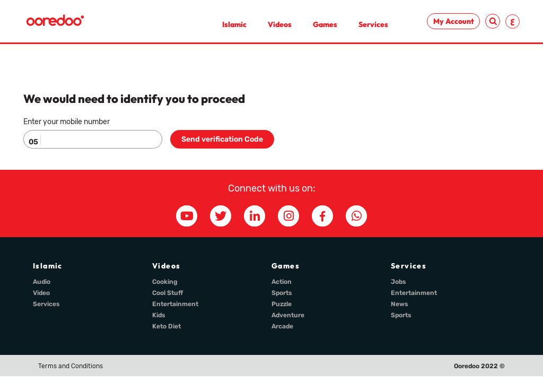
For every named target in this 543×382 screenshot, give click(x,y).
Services (373, 24)
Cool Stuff (167, 293)
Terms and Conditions (70, 366)
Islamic (234, 24)
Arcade (282, 326)
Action (282, 281)
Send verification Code (222, 139)
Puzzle (282, 304)
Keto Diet (166, 326)
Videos (280, 24)
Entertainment (175, 304)
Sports (282, 293)
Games (325, 24)
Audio (41, 281)
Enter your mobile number (66, 121)
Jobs (398, 281)
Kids (158, 315)
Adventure (288, 315)
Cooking (165, 281)
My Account (453, 21)
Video (41, 293)
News (399, 304)
